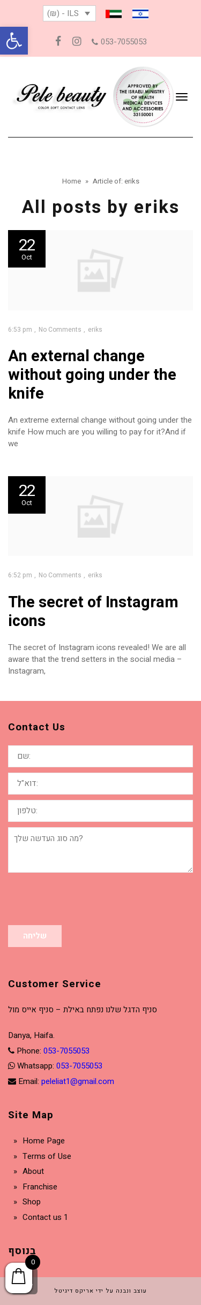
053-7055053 (119, 42)
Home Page (44, 1141)
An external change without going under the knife (92, 375)
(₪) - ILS (63, 13)
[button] (14, 41)
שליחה (35, 936)
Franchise (40, 1187)
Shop (32, 1202)
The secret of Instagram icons (93, 611)
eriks (95, 329)
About (33, 1171)
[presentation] (89, 899)
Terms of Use (47, 1156)
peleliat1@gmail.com (77, 1081)
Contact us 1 (45, 1217)
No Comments (60, 329)
